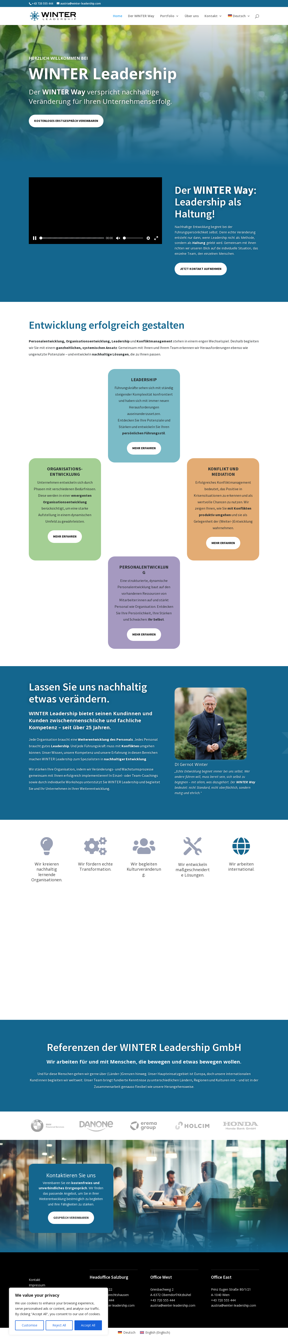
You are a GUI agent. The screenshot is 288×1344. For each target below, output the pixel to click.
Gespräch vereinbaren (71, 1218)
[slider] (71, 238)
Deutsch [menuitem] (129, 1332)
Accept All (88, 1325)
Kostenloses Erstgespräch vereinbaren (66, 121)
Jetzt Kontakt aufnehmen (200, 269)
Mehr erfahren (144, 448)
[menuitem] (239, 19)
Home (117, 16)
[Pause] (34, 238)
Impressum (37, 1285)
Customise (29, 1325)
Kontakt (211, 16)
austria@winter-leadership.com (112, 1305)
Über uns (192, 16)
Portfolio (167, 16)
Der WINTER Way (141, 16)
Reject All (59, 1325)
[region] (58, 1311)
